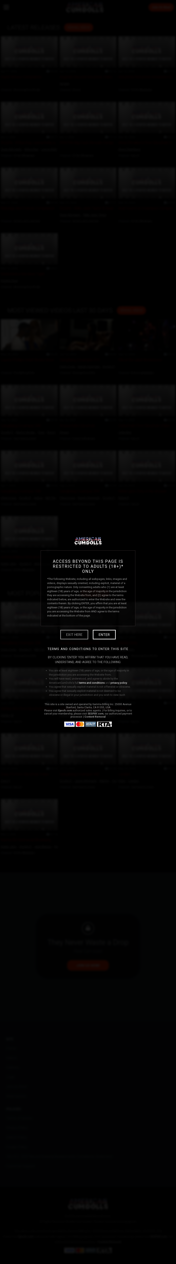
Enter (104, 635)
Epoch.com (65, 710)
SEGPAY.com (95, 713)
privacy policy (119, 682)
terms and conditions (92, 682)
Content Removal (95, 716)
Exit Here (74, 635)
